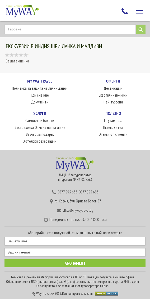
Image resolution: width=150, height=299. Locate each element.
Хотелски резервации (40, 141)
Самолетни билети (39, 120)
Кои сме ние (40, 95)
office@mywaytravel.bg (78, 210)
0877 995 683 (89, 191)
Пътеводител (113, 127)
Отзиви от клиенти (113, 134)
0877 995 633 (67, 191)
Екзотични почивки (113, 95)
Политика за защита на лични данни (40, 88)
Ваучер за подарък (40, 134)
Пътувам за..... (113, 120)
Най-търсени (113, 102)
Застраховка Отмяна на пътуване (40, 127)
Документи (39, 102)
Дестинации (113, 88)
